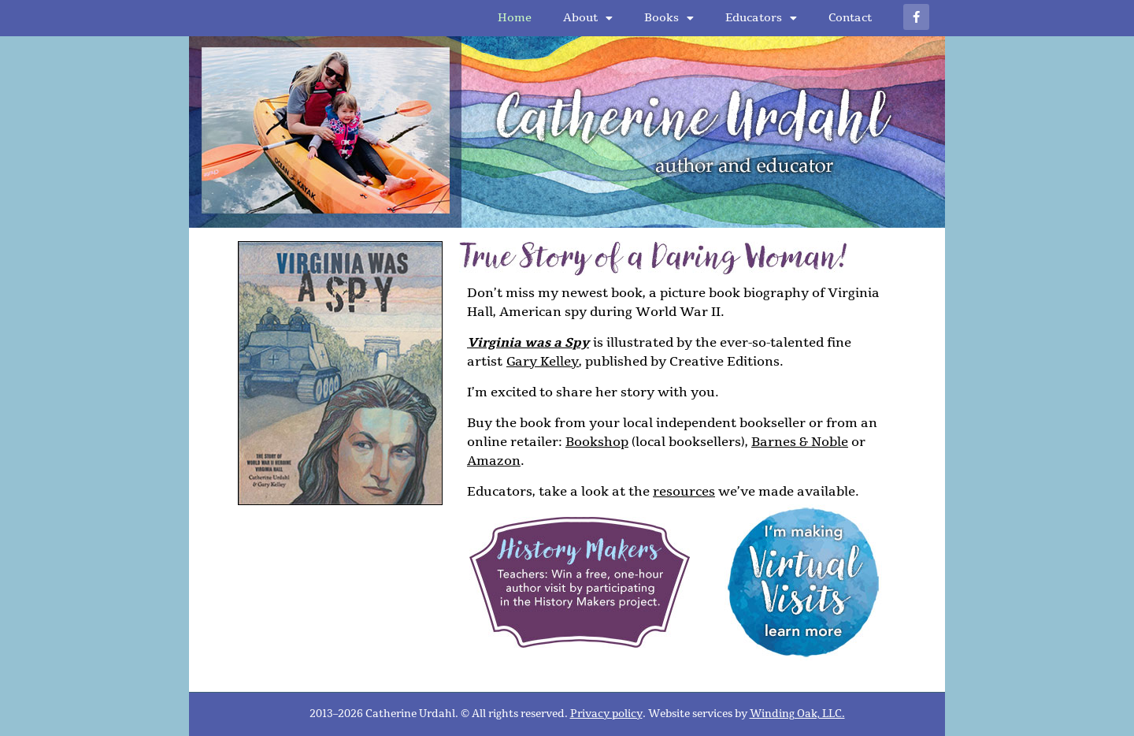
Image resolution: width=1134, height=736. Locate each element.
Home (515, 17)
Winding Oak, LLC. (797, 714)
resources (684, 491)
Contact (850, 17)
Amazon (494, 461)
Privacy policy (606, 714)
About (588, 18)
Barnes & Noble (799, 442)
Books (669, 18)
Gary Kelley (542, 361)
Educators (761, 18)
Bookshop (596, 442)
